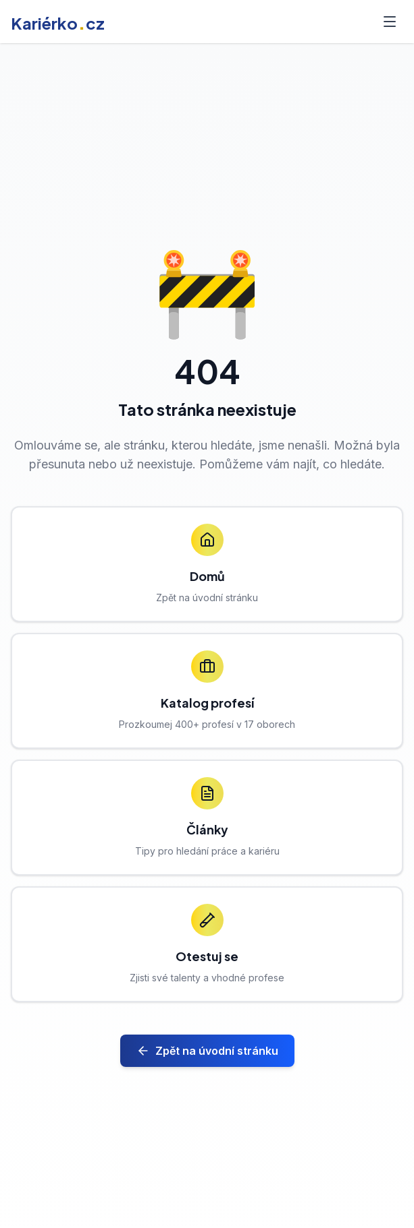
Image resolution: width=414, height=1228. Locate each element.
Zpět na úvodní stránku (207, 1050)
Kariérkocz (58, 23)
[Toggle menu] (389, 21)
